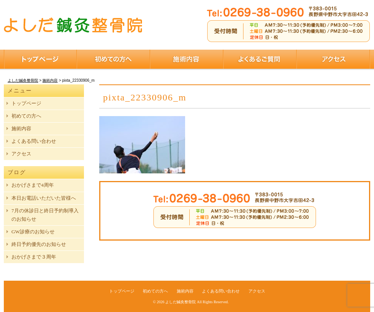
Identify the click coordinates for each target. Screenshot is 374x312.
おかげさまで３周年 (33, 257)
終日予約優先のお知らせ (38, 244)
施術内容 (186, 59)
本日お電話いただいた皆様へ (43, 198)
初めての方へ (113, 59)
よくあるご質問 (260, 59)
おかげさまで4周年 (32, 185)
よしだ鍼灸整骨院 (180, 302)
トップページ (40, 59)
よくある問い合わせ (33, 141)
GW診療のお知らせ (33, 231)
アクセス (333, 59)
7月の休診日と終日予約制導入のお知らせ (45, 215)
